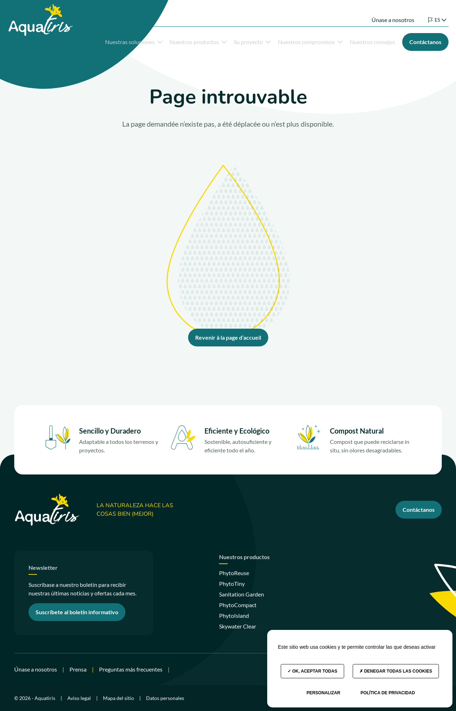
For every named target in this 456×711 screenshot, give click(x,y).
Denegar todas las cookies (395, 671)
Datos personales (165, 698)
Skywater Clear (237, 626)
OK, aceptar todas (312, 671)
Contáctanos (419, 509)
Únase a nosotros (382, 13)
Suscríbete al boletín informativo (77, 612)
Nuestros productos (187, 40)
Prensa (78, 669)
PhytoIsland (234, 615)
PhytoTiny (232, 583)
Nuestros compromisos (300, 40)
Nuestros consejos (362, 40)
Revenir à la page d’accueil (228, 337)
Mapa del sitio (118, 698)
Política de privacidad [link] (388, 692)
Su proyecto (241, 40)
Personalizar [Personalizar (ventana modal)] (323, 692)
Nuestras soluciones (123, 40)
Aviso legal (79, 698)
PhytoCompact (237, 604)
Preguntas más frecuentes (130, 669)
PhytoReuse (234, 572)
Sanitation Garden (241, 594)
